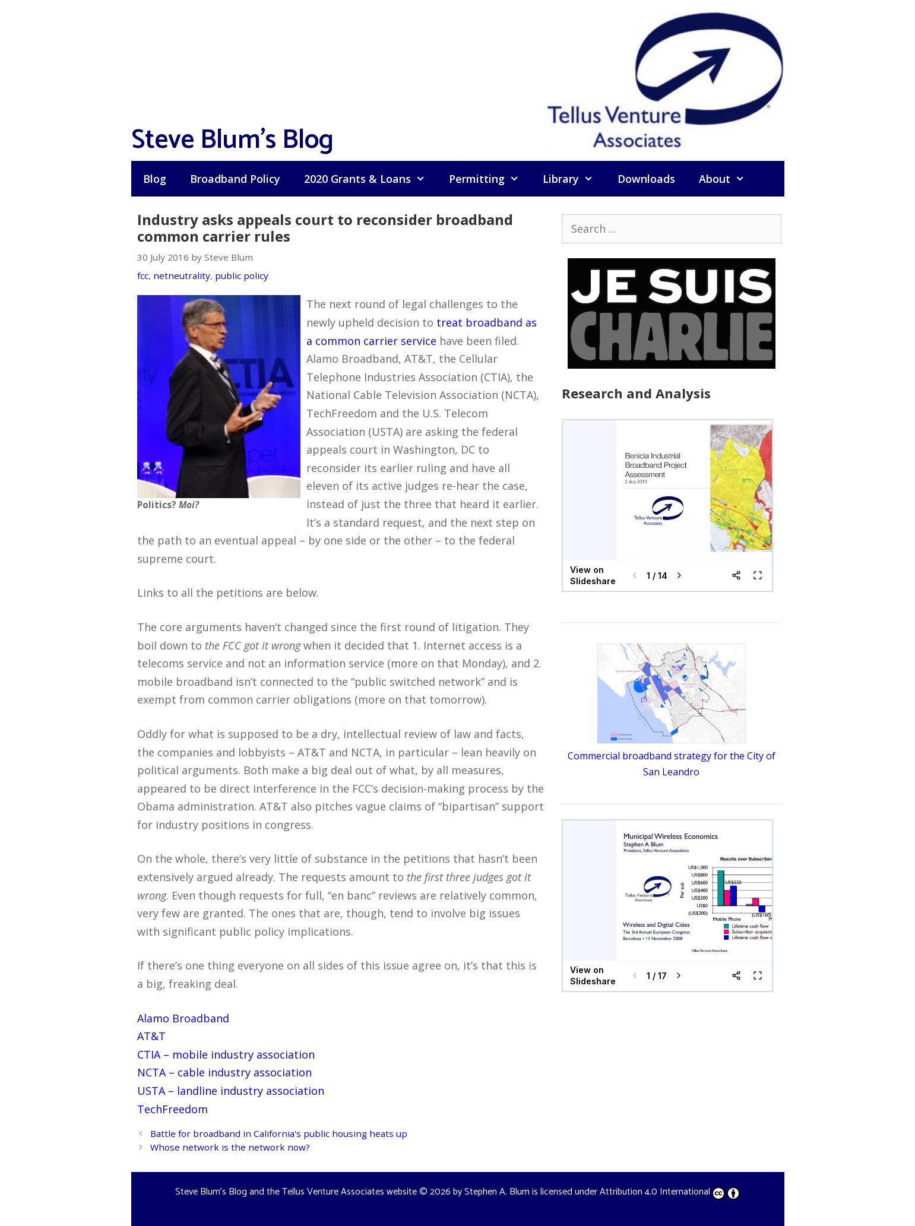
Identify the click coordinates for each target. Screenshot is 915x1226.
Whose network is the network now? (230, 1147)
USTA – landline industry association (230, 1091)
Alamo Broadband (183, 1018)
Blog (154, 179)
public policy (241, 275)
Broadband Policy (235, 179)
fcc (142, 275)
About (727, 179)
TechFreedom (172, 1109)
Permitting (490, 179)
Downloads (646, 179)
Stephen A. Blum (497, 1192)
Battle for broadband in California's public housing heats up (278, 1133)
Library (574, 179)
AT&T (151, 1036)
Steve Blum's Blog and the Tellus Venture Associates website (296, 1192)
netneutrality (181, 275)
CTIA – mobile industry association (226, 1054)
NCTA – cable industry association (224, 1072)
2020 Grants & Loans (370, 179)
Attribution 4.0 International (670, 1192)
